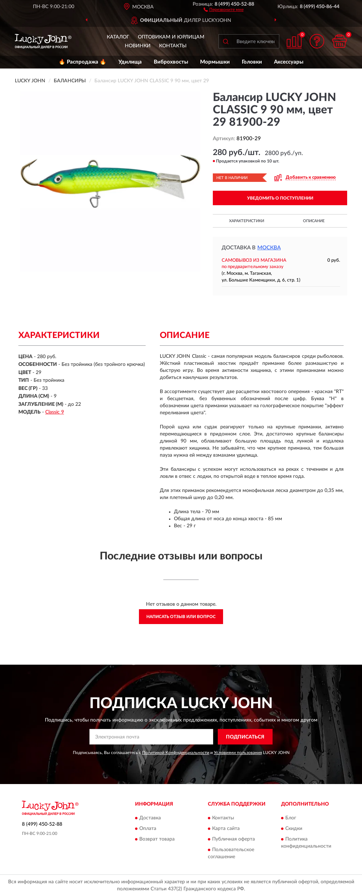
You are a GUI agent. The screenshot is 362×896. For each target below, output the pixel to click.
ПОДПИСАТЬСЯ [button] (245, 737)
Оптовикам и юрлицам (171, 37)
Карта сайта (226, 828)
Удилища (130, 62)
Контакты (173, 45)
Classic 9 (54, 412)
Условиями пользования (238, 752)
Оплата (147, 828)
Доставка (150, 817)
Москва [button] (269, 247)
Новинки (138, 45)
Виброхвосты (171, 62)
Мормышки (215, 62)
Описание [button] (314, 221)
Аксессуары (288, 62)
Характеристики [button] (246, 221)
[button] (224, 9)
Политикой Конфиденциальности (175, 752)
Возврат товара (157, 839)
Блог (290, 817)
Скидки (293, 828)
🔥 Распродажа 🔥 (82, 62)
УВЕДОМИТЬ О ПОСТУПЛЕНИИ (280, 198)
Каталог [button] (118, 37)
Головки (252, 62)
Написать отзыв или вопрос (181, 617)
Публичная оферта (233, 839)
